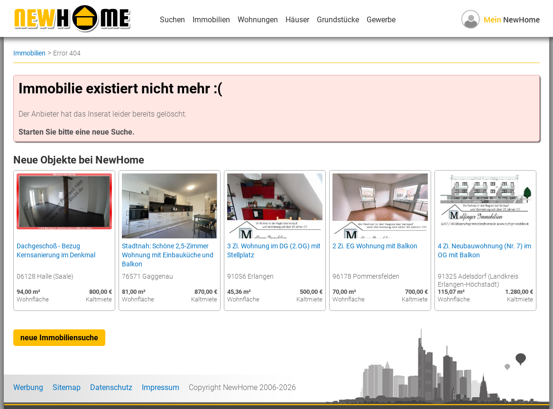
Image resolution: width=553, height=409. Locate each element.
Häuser (297, 19)
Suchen (172, 19)
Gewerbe (381, 19)
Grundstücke (338, 19)
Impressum (160, 387)
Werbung (28, 387)
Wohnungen (258, 19)
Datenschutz (111, 387)
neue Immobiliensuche (59, 337)
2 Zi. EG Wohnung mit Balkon (374, 246)
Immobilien (211, 19)
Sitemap (67, 387)
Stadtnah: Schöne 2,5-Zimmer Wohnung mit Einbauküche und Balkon (167, 255)
